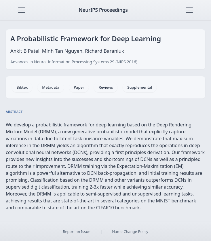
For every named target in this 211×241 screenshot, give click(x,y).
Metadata (50, 87)
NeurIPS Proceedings (103, 10)
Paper (79, 87)
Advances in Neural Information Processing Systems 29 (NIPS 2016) (73, 61)
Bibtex (22, 87)
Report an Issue (76, 231)
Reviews (105, 87)
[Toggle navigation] (21, 10)
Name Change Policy (130, 231)
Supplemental (139, 87)
